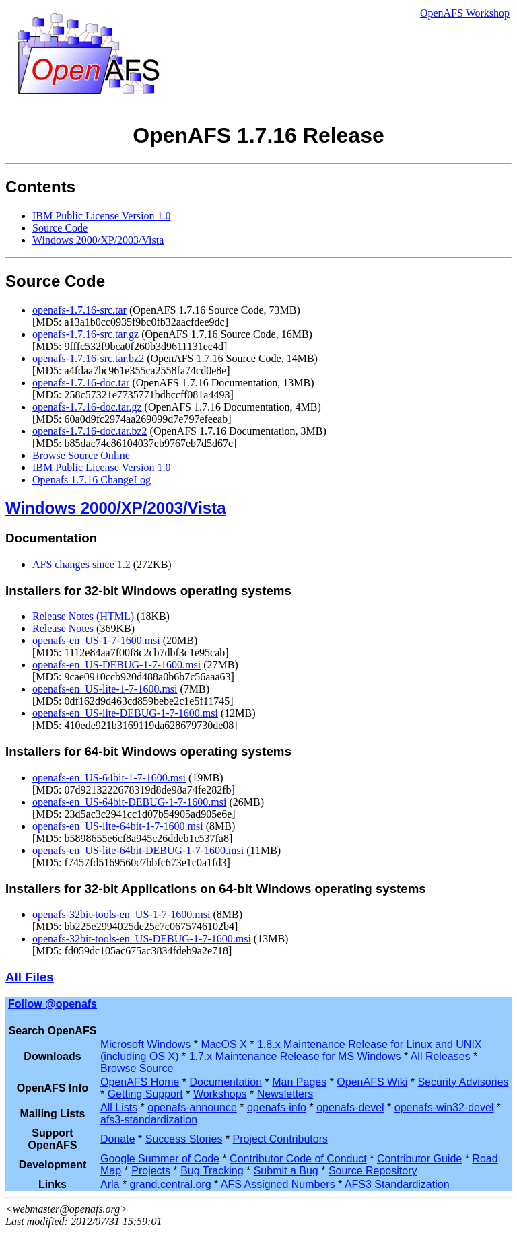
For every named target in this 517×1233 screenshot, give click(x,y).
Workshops (220, 1094)
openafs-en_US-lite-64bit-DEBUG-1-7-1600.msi (138, 850)
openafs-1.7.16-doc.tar (80, 382)
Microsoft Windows (145, 1044)
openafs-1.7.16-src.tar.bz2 (88, 358)
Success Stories (184, 1139)
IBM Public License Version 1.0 (101, 215)
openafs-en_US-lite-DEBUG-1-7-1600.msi (125, 713)
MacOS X (223, 1044)
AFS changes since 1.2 (81, 564)
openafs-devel (350, 1107)
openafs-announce (192, 1107)
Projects (150, 1170)
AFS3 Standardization (397, 1184)
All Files (29, 977)
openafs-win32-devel (444, 1107)
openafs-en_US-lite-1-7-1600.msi (105, 689)
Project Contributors (280, 1139)
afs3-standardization (148, 1119)
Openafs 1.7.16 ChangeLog (91, 479)
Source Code (60, 228)
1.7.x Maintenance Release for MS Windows (295, 1056)
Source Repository (373, 1170)
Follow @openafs (52, 1004)
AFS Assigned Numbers (278, 1184)
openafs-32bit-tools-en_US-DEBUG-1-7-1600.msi (141, 938)
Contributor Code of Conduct (298, 1158)
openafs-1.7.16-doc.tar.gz (87, 407)
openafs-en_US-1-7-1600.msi (96, 640)
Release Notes (63, 628)
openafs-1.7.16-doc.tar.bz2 (89, 431)
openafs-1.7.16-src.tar (79, 310)
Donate (117, 1139)
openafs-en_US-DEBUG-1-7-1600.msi (116, 664)
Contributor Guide (419, 1158)
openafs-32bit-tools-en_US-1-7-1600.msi (121, 914)
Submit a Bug (286, 1170)
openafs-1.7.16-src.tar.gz (85, 334)
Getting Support (145, 1094)
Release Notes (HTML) (84, 616)
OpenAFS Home (139, 1082)
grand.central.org (170, 1184)
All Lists (118, 1107)
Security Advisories (462, 1082)
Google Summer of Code (159, 1158)
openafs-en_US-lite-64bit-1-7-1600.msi (117, 826)
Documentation (226, 1082)
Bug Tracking (211, 1170)
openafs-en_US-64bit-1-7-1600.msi (109, 777)
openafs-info (276, 1107)
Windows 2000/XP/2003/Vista (98, 240)
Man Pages (299, 1082)
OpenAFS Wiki (372, 1082)
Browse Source (137, 1068)
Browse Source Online (81, 455)
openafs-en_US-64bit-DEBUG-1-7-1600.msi (129, 802)
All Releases (441, 1056)
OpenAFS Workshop (465, 13)
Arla (109, 1184)
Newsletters (285, 1094)
